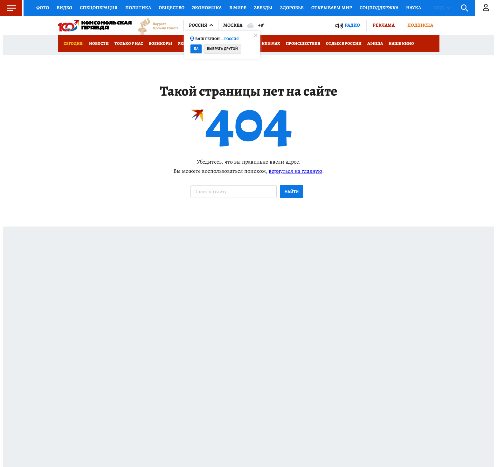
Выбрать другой (222, 49)
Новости (99, 43)
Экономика (207, 7)
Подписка (420, 25)
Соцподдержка (379, 7)
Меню (8, 8)
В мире (237, 7)
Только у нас (128, 43)
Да (196, 49)
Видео (64, 7)
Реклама (384, 25)
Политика (138, 7)
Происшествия (303, 43)
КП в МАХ (271, 43)
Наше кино (401, 43)
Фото (42, 7)
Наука (413, 7)
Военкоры (160, 43)
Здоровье (292, 7)
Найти (292, 191)
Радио (352, 25)
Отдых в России (344, 43)
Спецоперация (99, 7)
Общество (171, 7)
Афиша (375, 43)
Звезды (263, 7)
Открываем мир (331, 7)
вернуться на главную (295, 171)
